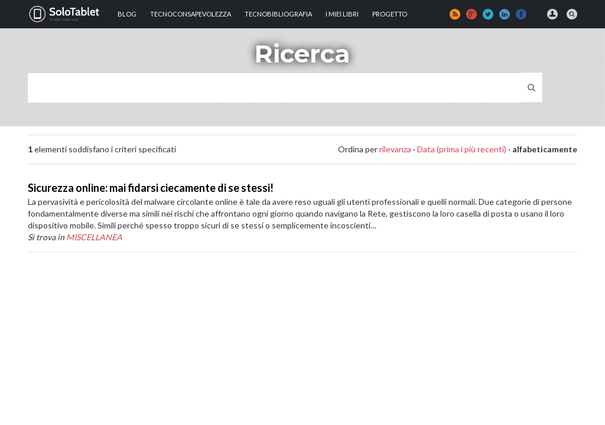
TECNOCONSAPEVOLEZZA (190, 14)
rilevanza (395, 149)
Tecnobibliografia (278, 14)
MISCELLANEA (94, 237)
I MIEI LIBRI (342, 14)
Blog (127, 14)
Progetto (389, 14)
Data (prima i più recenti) (461, 149)
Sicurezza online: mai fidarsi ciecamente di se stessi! (151, 187)
